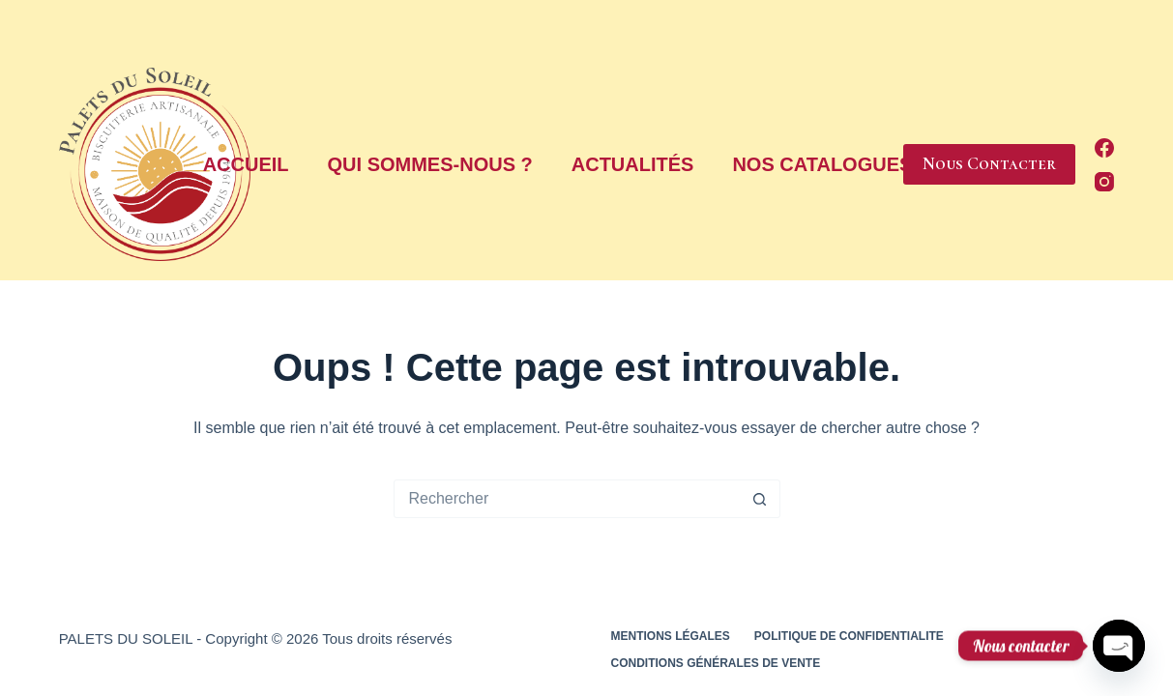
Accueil (246, 164)
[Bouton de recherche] (760, 498)
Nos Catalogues (831, 164)
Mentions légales (670, 636)
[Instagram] (1104, 181)
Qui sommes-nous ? (430, 164)
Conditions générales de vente (716, 663)
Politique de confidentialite (849, 636)
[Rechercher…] (568, 498)
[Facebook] (1104, 148)
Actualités (633, 164)
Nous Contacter (989, 163)
